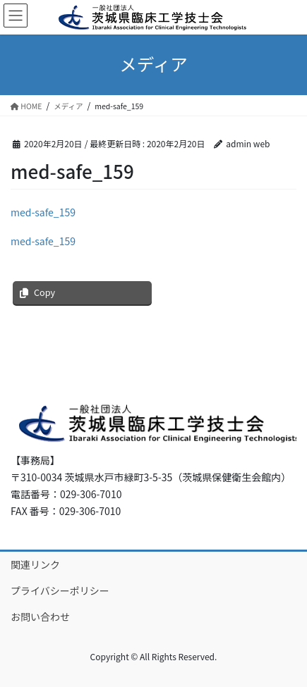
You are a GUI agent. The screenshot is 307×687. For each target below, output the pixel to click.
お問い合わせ (40, 616)
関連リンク (35, 564)
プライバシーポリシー (60, 590)
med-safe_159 (43, 212)
